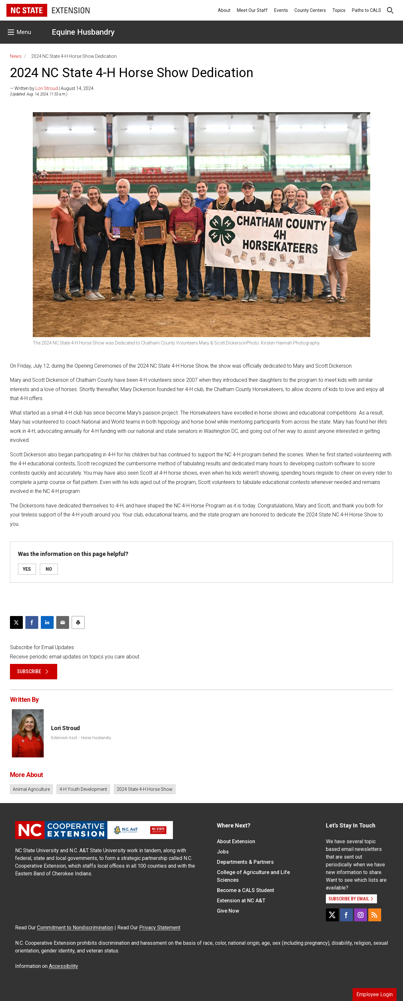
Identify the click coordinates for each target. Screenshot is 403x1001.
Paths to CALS (366, 10)
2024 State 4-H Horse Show (145, 789)
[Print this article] (78, 622)
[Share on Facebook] (31, 622)
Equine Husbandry (83, 32)
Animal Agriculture (31, 789)
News (16, 56)
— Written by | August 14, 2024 (52, 88)
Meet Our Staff (252, 10)
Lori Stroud (46, 88)
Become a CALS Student (245, 890)
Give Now (228, 911)
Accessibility (63, 966)
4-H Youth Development (83, 789)
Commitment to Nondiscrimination (75, 928)
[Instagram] (360, 914)
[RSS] (374, 914)
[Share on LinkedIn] (47, 622)
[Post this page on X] (16, 622)
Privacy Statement (159, 928)
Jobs (223, 852)
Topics (338, 10)
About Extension (236, 841)
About (224, 10)
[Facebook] (346, 914)
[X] (332, 914)
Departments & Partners (245, 862)
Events (281, 10)
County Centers (310, 10)
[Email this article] (62, 622)
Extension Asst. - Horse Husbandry (81, 738)
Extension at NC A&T (241, 901)
